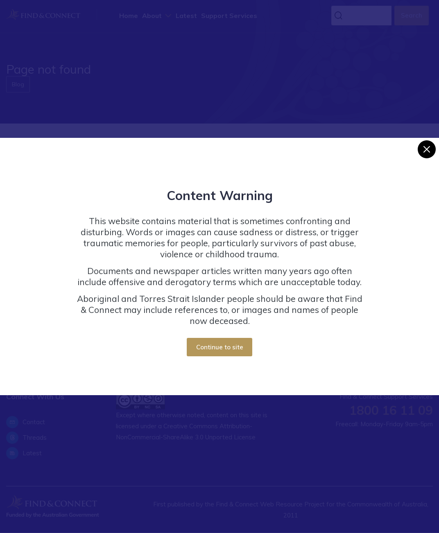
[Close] (427, 149)
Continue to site (219, 347)
